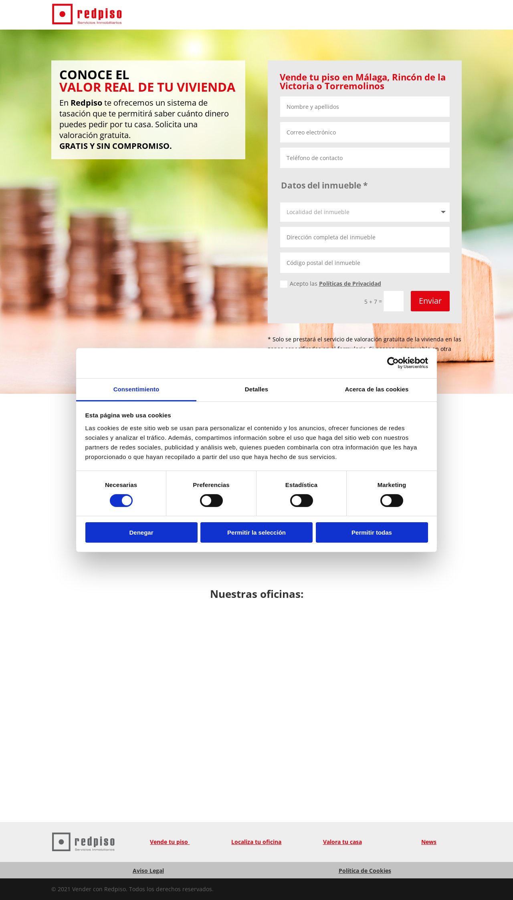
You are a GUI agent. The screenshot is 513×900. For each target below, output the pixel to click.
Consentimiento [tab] (136, 388)
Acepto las (330, 284)
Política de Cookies (365, 870)
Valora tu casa (342, 842)
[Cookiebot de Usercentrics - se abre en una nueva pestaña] (393, 363)
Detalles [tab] (256, 388)
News (428, 842)
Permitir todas (371, 532)
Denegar (141, 532)
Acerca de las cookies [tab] (377, 388)
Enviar (430, 300)
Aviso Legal (148, 870)
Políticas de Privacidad (350, 283)
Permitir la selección (256, 532)
